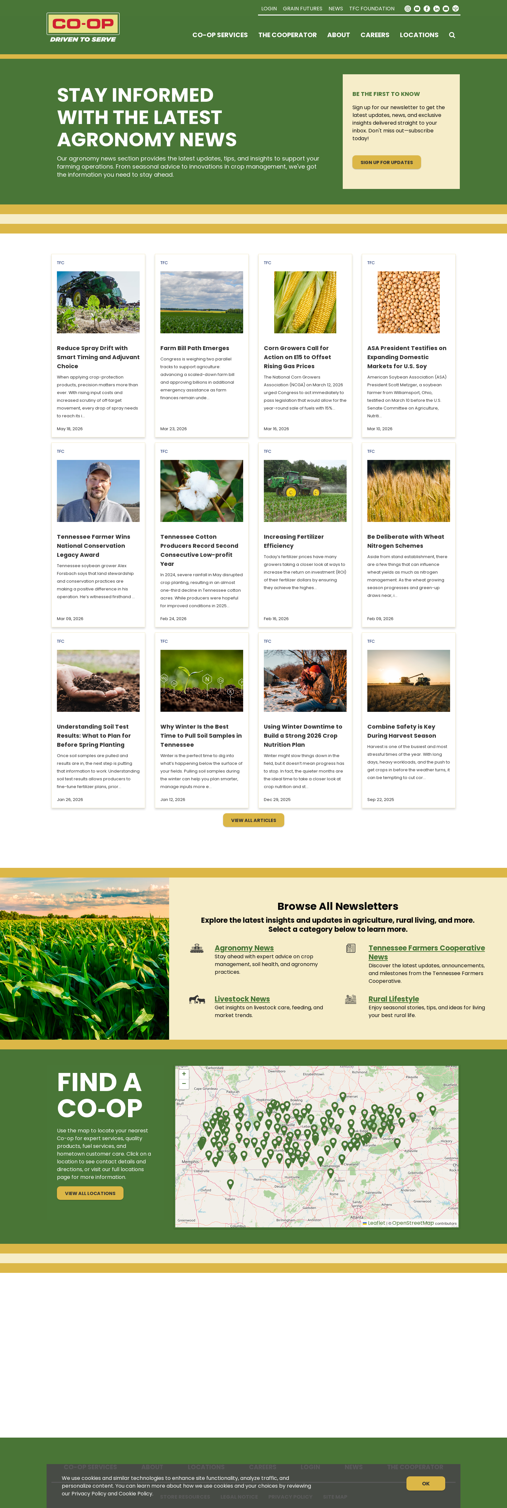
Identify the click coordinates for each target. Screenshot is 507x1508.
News (336, 8)
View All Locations (90, 1193)
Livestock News (242, 999)
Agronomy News (244, 948)
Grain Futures (302, 8)
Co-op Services (220, 35)
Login (269, 8)
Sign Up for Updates (387, 162)
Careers (375, 35)
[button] (276, 1106)
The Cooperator (287, 35)
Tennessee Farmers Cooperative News (427, 952)
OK (426, 1483)
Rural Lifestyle (394, 999)
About (338, 35)
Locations (419, 35)
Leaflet (374, 1223)
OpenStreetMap (413, 1223)
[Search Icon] (452, 34)
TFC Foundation (371, 8)
